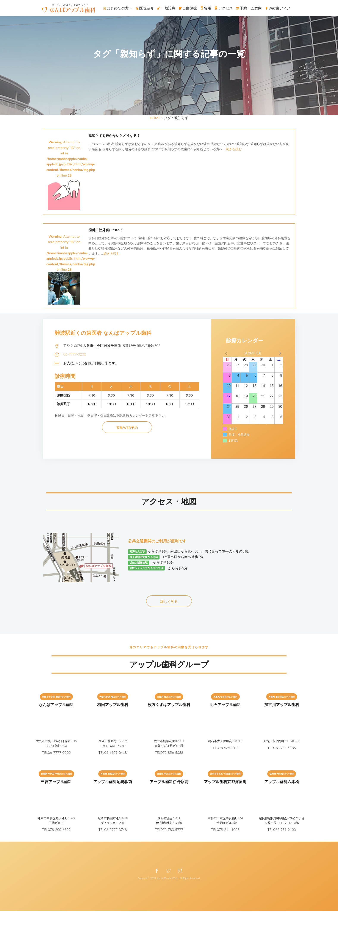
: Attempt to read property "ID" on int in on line (70, 168)
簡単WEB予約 (127, 427)
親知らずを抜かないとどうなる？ (114, 135)
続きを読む (234, 149)
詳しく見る (169, 601)
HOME (155, 118)
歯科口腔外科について (105, 230)
